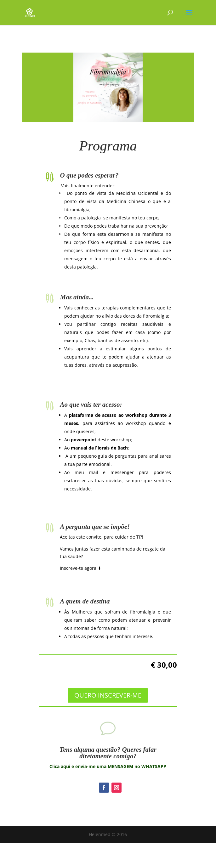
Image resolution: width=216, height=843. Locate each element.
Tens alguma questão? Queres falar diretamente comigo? (108, 753)
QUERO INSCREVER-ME (108, 691)
